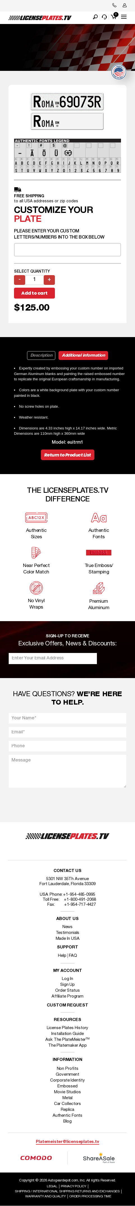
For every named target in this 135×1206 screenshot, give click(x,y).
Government (67, 1075)
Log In (67, 979)
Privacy (73, 1186)
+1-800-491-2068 (80, 900)
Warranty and (45, 1196)
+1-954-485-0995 (79, 895)
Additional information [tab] (83, 355)
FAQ (73, 956)
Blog (67, 1121)
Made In (68, 939)
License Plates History (68, 1028)
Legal (52, 1186)
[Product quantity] (34, 280)
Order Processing (90, 1196)
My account (67, 971)
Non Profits (67, 1069)
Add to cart (34, 293)
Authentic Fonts (68, 1116)
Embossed (67, 1086)
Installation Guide (67, 1034)
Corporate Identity (67, 1080)
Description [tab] (41, 355)
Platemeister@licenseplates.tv (67, 1142)
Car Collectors (67, 1104)
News (67, 927)
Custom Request (67, 1005)
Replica (67, 1110)
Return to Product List (67, 455)
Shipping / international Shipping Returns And (67, 1191)
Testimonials (68, 933)
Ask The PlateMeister (67, 1040)
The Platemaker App (67, 1046)
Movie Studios (67, 1092)
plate (27, 219)
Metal (67, 1098)
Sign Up (67, 985)
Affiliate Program (67, 996)
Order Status (67, 991)
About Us (67, 919)
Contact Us (67, 871)
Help (62, 956)
